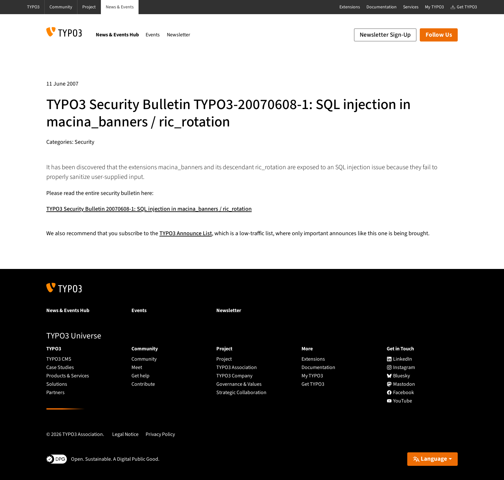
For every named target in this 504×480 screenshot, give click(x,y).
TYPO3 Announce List (185, 233)
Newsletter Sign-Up (385, 35)
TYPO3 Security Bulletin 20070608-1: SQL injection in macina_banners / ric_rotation (149, 209)
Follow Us (439, 35)
